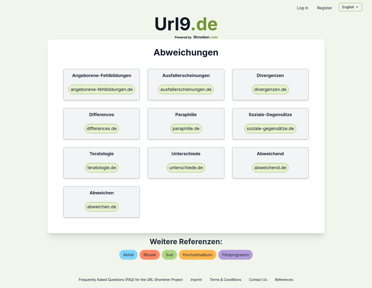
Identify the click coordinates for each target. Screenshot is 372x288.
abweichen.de (101, 206)
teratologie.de (101, 167)
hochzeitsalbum (198, 254)
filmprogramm (235, 254)
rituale (149, 254)
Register (324, 7)
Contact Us (258, 279)
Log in (302, 7)
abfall (128, 254)
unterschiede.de (186, 167)
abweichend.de (270, 167)
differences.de (102, 128)
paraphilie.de (186, 128)
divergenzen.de (270, 89)
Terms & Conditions (225, 279)
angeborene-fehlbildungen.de (101, 89)
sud (169, 254)
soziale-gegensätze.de (270, 128)
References (284, 279)
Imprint (196, 279)
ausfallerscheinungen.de (186, 89)
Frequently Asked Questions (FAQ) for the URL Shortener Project (131, 279)
